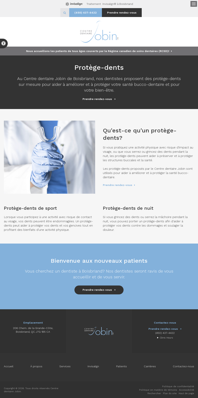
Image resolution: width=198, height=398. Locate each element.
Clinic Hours (166, 337)
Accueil (8, 366)
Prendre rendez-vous (117, 185)
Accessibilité (186, 390)
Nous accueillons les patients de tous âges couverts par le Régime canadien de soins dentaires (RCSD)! (97, 51)
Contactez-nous (183, 366)
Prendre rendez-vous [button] (122, 12)
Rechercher (154, 393)
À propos (36, 366)
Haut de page (186, 393)
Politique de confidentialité (178, 386)
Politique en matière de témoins (158, 390)
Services (65, 366)
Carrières (150, 366)
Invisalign (93, 366)
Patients (121, 366)
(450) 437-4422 (85, 12)
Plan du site (170, 393)
